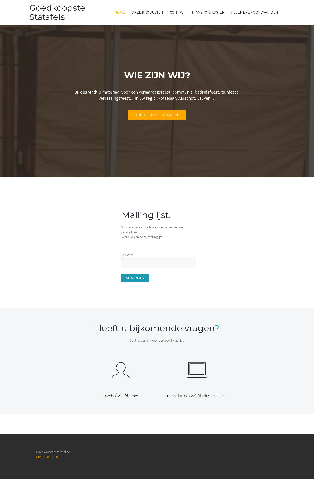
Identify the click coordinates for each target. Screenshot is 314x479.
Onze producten (147, 12)
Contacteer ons (47, 457)
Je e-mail (156, 259)
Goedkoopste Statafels (57, 12)
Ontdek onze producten (157, 115)
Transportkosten (208, 12)
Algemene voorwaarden (254, 12)
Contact (177, 12)
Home (119, 12)
